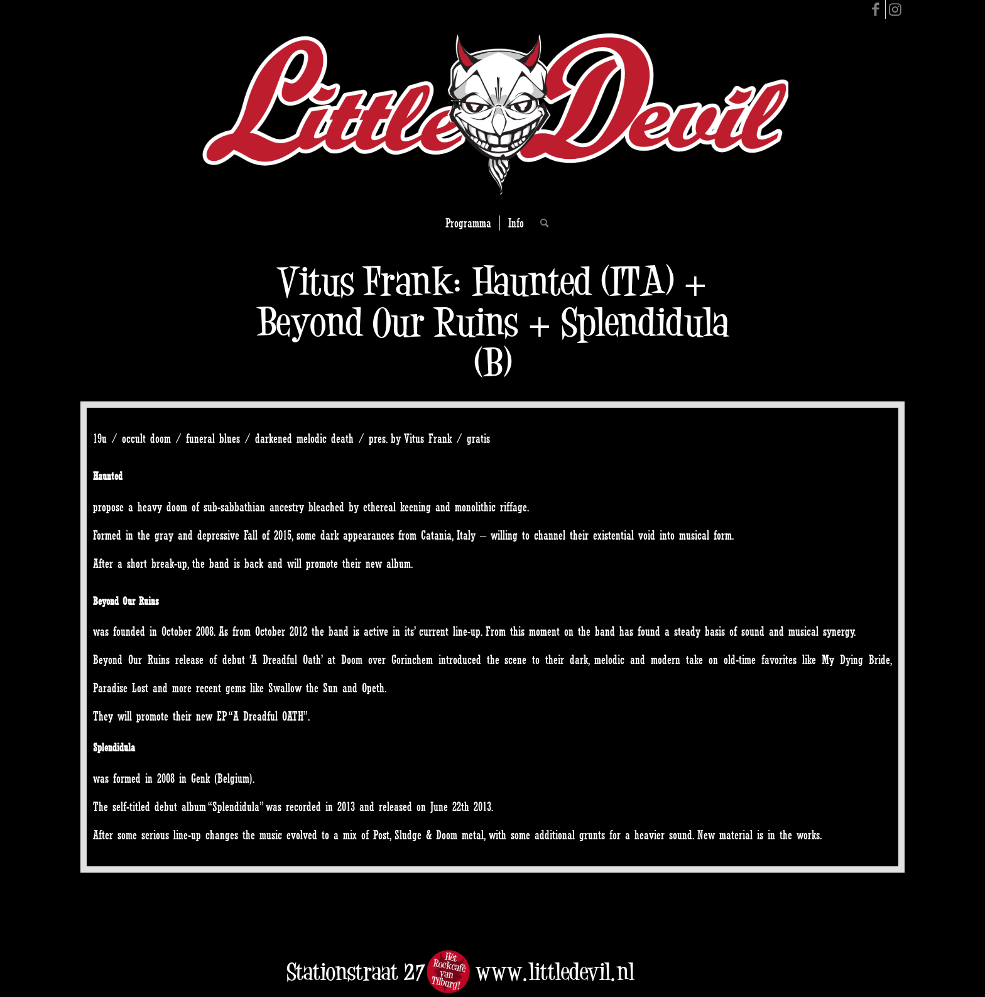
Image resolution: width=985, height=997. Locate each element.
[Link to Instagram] (895, 9)
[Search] (540, 223)
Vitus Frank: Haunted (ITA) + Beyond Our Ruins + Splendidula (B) (493, 322)
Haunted (107, 475)
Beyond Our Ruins (126, 600)
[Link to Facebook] (876, 9)
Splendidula (114, 747)
